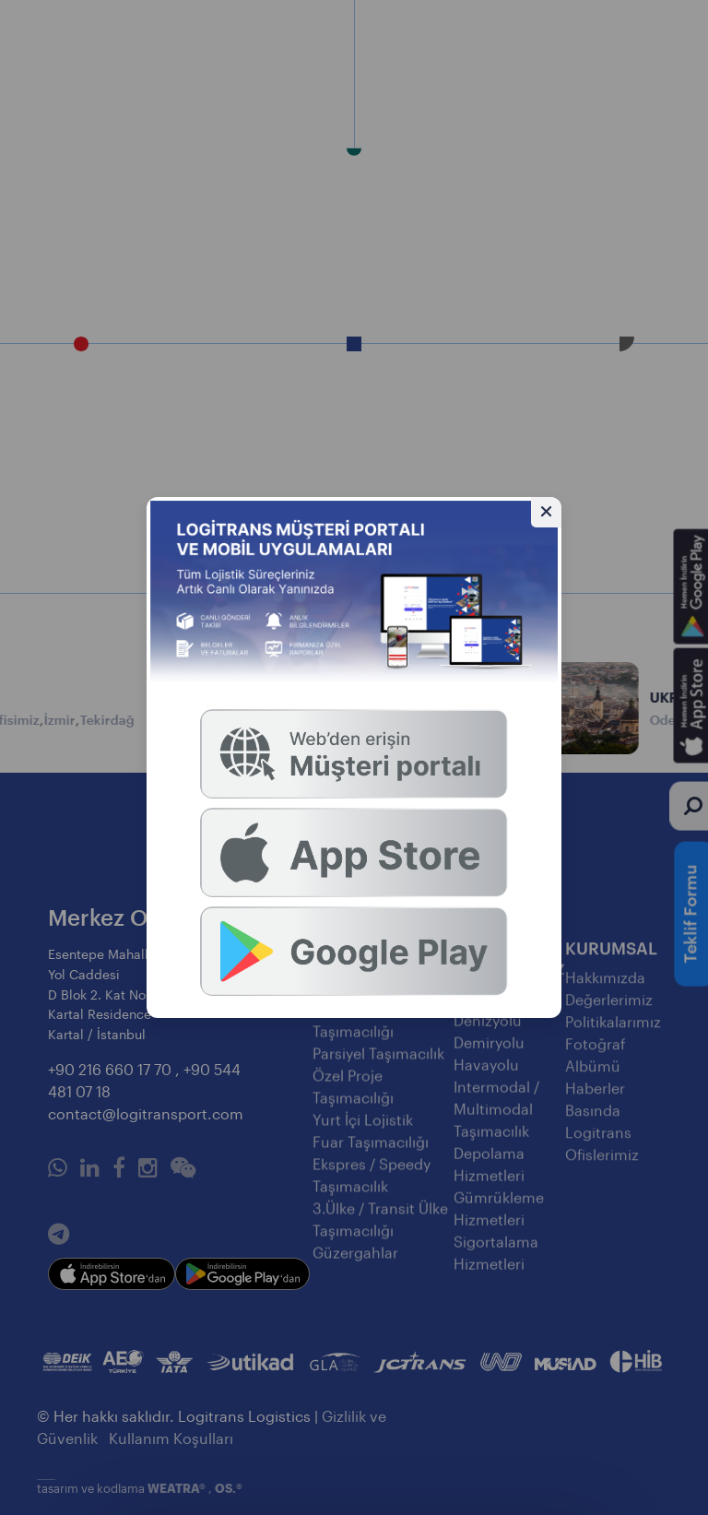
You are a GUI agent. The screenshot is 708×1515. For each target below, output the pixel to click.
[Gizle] (546, 512)
